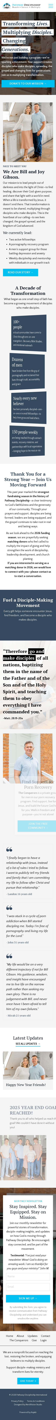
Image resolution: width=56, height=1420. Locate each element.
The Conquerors (18, 1340)
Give (34, 1340)
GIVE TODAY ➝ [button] (28, 1381)
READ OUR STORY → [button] (20, 272)
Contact (45, 1336)
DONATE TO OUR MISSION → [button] (28, 83)
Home (9, 1336)
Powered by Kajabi (28, 1412)
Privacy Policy (17, 1401)
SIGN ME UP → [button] (28, 1298)
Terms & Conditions (36, 1401)
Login (43, 1340)
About (20, 1336)
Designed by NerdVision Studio (28, 1404)
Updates (32, 1336)
